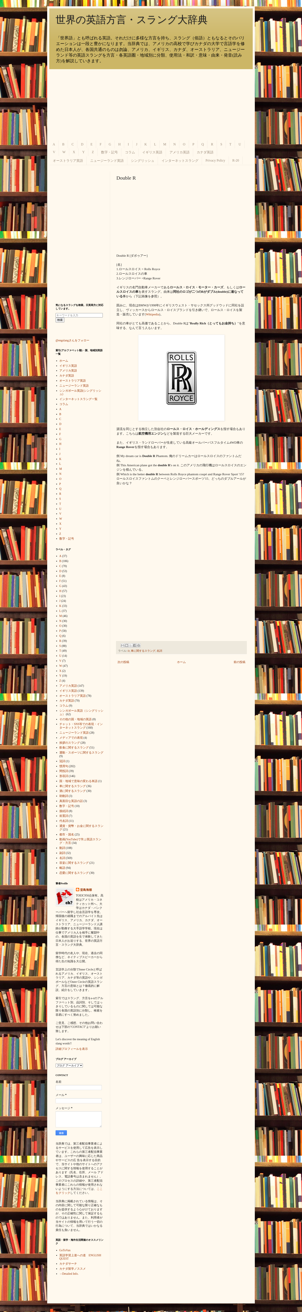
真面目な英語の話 (71, 801)
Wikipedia (152, 314)
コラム (130, 152)
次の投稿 (123, 662)
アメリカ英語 (179, 152)
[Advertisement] (151, 104)
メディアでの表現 (71, 737)
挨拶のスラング (69, 742)
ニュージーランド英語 (107, 160)
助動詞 (63, 796)
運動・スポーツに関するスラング (81, 752)
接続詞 (63, 811)
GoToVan (64, 1250)
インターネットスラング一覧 (78, 399)
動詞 (62, 848)
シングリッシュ (142, 160)
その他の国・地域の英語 (75, 719)
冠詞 (62, 761)
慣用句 (63, 766)
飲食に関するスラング (74, 747)
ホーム (181, 662)
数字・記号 (109, 152)
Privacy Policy (215, 160)
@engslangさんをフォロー (72, 340)
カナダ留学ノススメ (72, 1268)
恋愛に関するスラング (74, 872)
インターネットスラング (179, 160)
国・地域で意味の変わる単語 (78, 781)
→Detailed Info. (69, 1273)
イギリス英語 (152, 152)
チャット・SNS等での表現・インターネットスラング (81, 726)
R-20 (235, 160)
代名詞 (63, 820)
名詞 (159, 650)
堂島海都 (86, 889)
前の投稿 (239, 662)
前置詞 (63, 815)
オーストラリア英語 (68, 160)
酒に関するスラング (72, 791)
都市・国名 (66, 834)
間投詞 (63, 771)
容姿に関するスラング (74, 862)
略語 (62, 867)
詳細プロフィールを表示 (72, 1048)
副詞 (62, 853)
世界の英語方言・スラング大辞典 (132, 19)
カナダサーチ (68, 1263)
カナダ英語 (205, 152)
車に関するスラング (143, 650)
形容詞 (63, 776)
